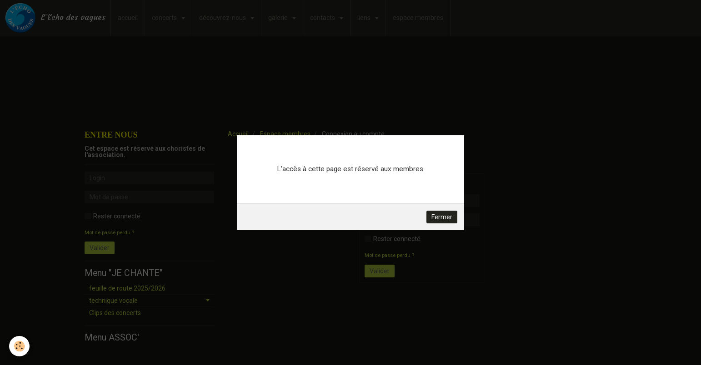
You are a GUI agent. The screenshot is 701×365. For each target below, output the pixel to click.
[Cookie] (19, 346)
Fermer (441, 217)
